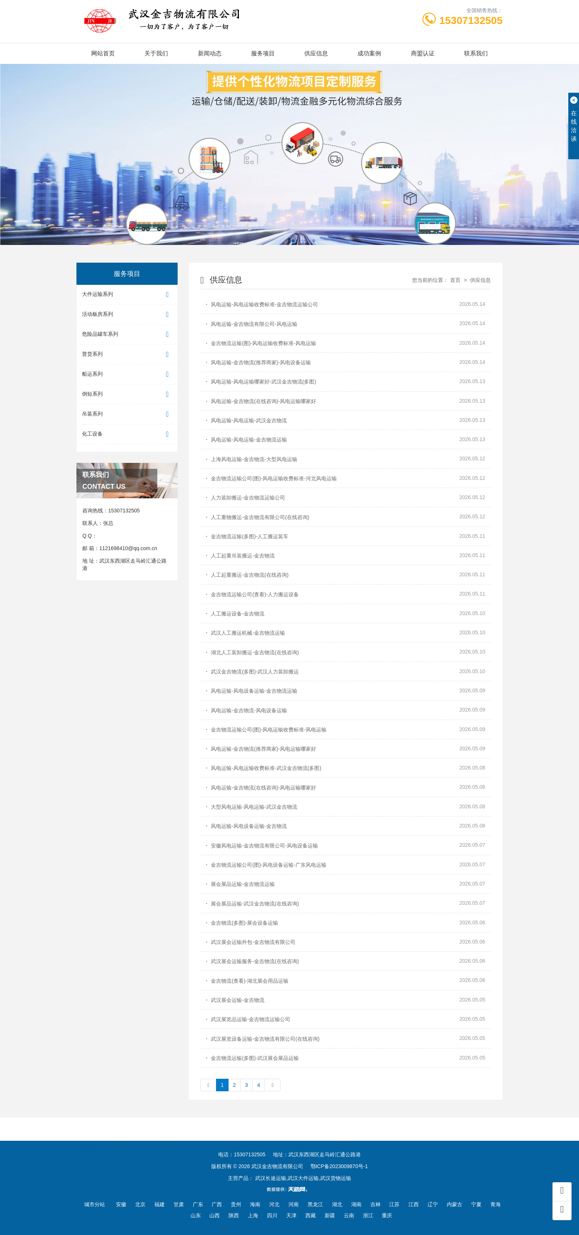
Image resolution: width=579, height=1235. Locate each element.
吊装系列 (127, 414)
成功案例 (369, 53)
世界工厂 (171, 1149)
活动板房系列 (127, 314)
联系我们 (476, 53)
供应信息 (316, 53)
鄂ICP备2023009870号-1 (339, 1166)
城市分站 (94, 1204)
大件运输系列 (127, 294)
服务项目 (263, 53)
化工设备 (127, 434)
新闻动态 (210, 53)
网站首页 (103, 53)
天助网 (199, 1149)
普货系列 (127, 354)
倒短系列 (127, 394)
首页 (455, 280)
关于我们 (156, 53)
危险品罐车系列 (127, 334)
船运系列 (127, 374)
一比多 (142, 1149)
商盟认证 (423, 53)
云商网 (117, 1149)
